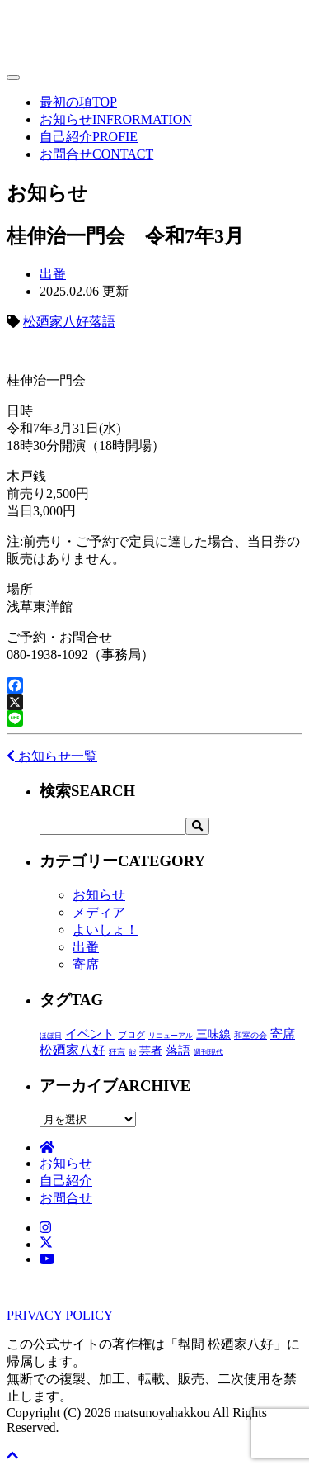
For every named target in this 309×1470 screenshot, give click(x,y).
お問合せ (96, 154)
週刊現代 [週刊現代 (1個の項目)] (208, 1052)
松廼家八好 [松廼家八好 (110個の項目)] (72, 1050)
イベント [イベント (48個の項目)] (90, 1034)
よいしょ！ (105, 929)
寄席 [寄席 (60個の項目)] (282, 1034)
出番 (53, 274)
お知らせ (116, 119)
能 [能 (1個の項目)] (132, 1052)
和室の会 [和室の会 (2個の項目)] (250, 1035)
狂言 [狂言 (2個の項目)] (117, 1051)
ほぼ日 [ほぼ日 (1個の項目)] (51, 1035)
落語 (102, 322)
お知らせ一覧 (52, 756)
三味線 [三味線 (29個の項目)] (213, 1034)
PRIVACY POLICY (60, 1315)
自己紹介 (89, 137)
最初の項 (78, 102)
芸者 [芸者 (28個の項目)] (150, 1051)
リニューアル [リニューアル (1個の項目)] (170, 1035)
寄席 (86, 964)
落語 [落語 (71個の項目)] (178, 1050)
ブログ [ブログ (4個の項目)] (131, 1035)
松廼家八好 (56, 322)
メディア (99, 912)
